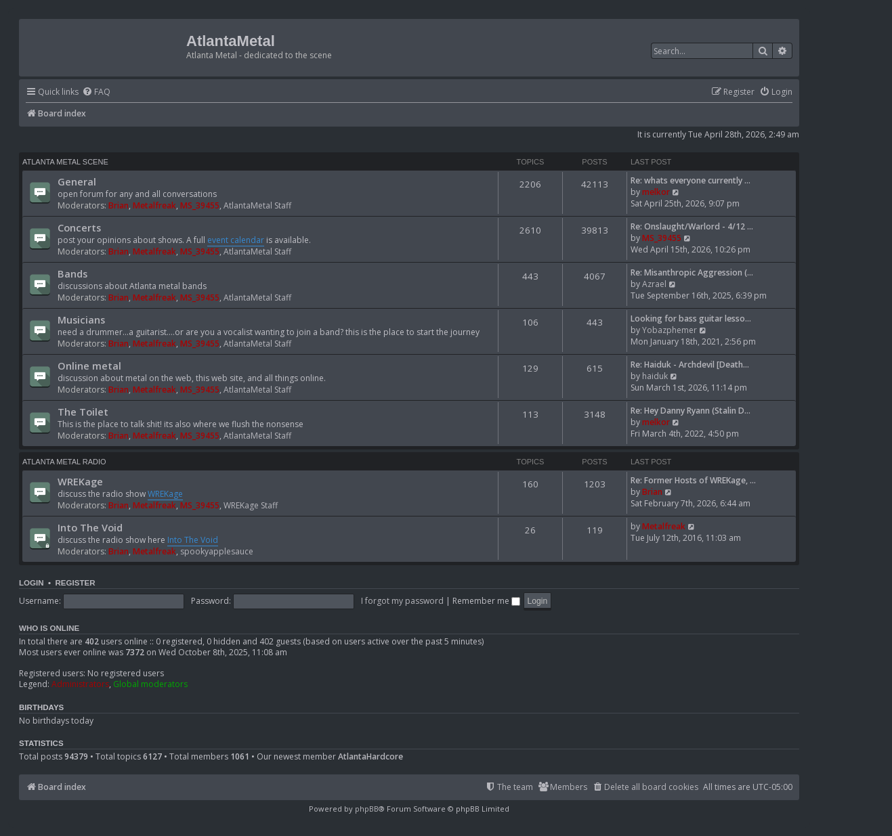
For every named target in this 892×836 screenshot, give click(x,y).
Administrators (80, 684)
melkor (656, 192)
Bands (72, 273)
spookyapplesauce (216, 551)
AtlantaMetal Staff (257, 205)
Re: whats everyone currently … (690, 180)
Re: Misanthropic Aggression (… (692, 272)
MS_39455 (199, 205)
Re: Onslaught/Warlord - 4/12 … (692, 226)
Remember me (486, 601)
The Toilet (83, 411)
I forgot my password (402, 601)
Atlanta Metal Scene (65, 162)
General (77, 181)
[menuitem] (96, 92)
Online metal (89, 365)
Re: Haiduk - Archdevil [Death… (690, 364)
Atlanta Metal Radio (64, 462)
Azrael (654, 284)
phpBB (367, 809)
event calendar (235, 240)
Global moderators (150, 684)
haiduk (655, 376)
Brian (118, 205)
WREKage (80, 481)
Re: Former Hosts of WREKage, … (693, 480)
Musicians (81, 319)
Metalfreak (154, 205)
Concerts (79, 227)
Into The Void (90, 527)
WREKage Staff (251, 505)
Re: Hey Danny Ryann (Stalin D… (690, 410)
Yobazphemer (669, 330)
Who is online (49, 628)
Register (75, 583)
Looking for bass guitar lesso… (691, 318)
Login (31, 583)
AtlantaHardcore (370, 756)
